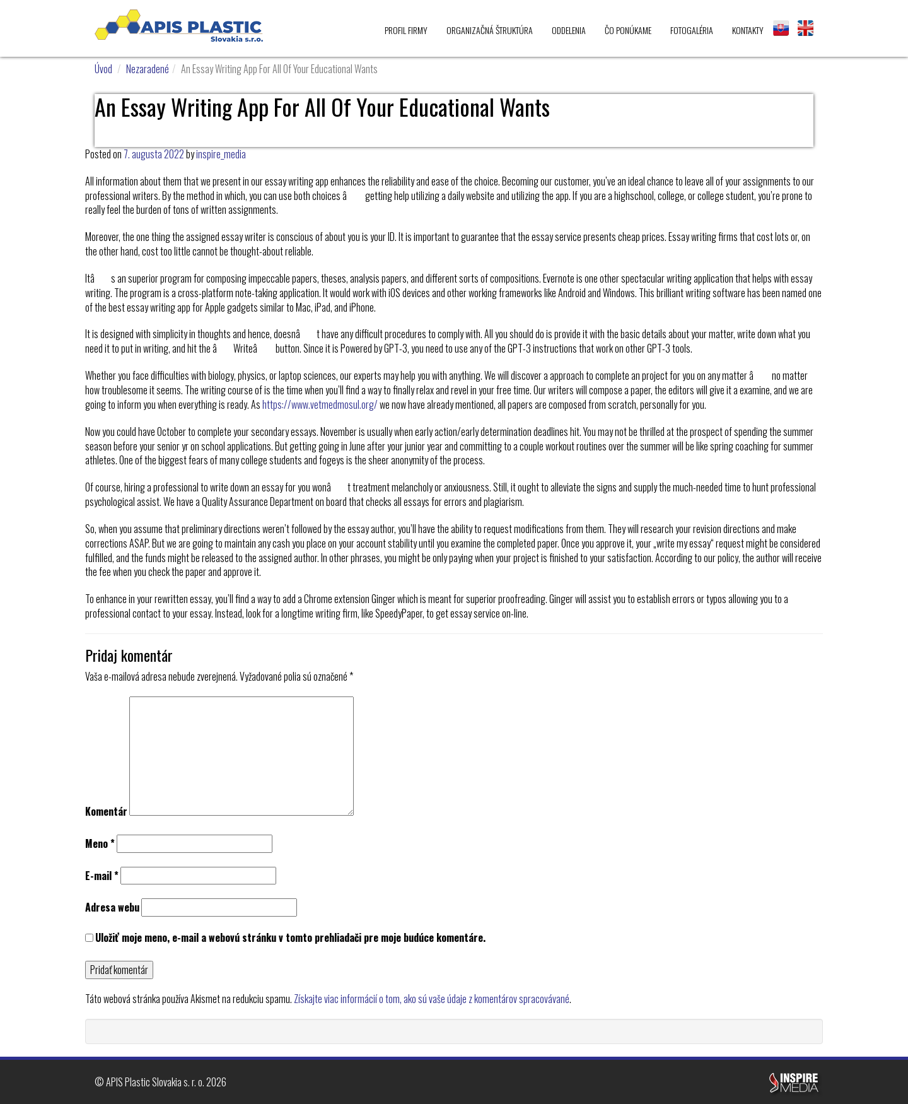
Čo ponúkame (628, 30)
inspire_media (221, 153)
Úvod (103, 68)
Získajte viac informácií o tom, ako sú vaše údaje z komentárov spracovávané (431, 998)
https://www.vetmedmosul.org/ (320, 404)
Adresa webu (112, 907)
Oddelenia (569, 30)
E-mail (102, 876)
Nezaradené (147, 68)
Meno (100, 844)
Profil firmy (406, 30)
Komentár (106, 811)
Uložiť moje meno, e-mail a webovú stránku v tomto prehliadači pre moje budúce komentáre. (290, 938)
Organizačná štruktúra (489, 30)
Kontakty (748, 30)
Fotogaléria (691, 30)
